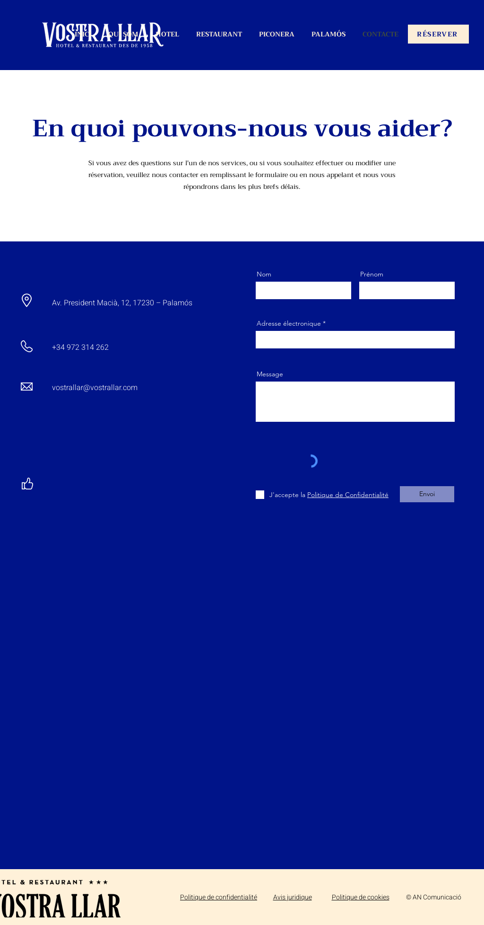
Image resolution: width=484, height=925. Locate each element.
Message (270, 374)
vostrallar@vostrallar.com (95, 387)
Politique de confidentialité (218, 897)
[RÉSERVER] (438, 34)
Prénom (371, 274)
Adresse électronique (289, 323)
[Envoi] (427, 494)
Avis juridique (292, 897)
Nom (264, 274)
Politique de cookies (360, 897)
